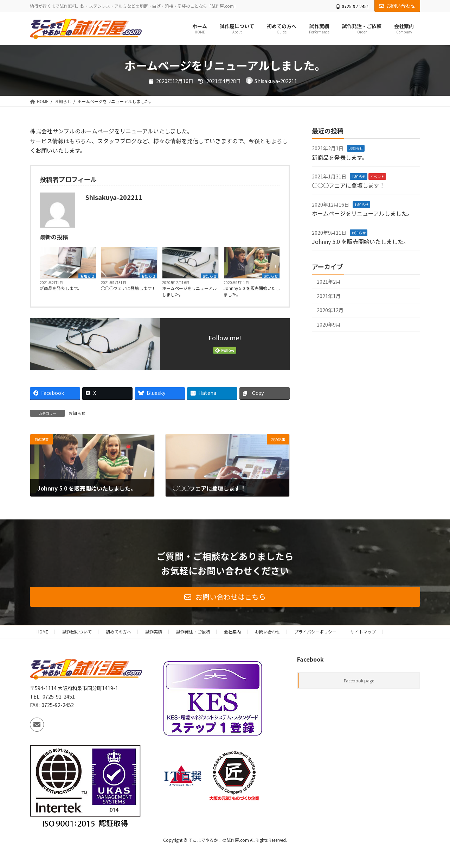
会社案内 (232, 632)
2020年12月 (330, 310)
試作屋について (77, 632)
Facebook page (359, 681)
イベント (377, 176)
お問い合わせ (397, 5)
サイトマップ (363, 632)
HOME (42, 632)
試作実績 (153, 632)
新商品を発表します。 (61, 288)
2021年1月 (329, 295)
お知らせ (87, 275)
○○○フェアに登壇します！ (128, 288)
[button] (225, 597)
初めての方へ (118, 632)
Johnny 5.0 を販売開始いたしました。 (252, 291)
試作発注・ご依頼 (193, 632)
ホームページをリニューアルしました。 (189, 291)
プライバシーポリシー (315, 632)
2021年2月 (329, 281)
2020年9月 (329, 324)
